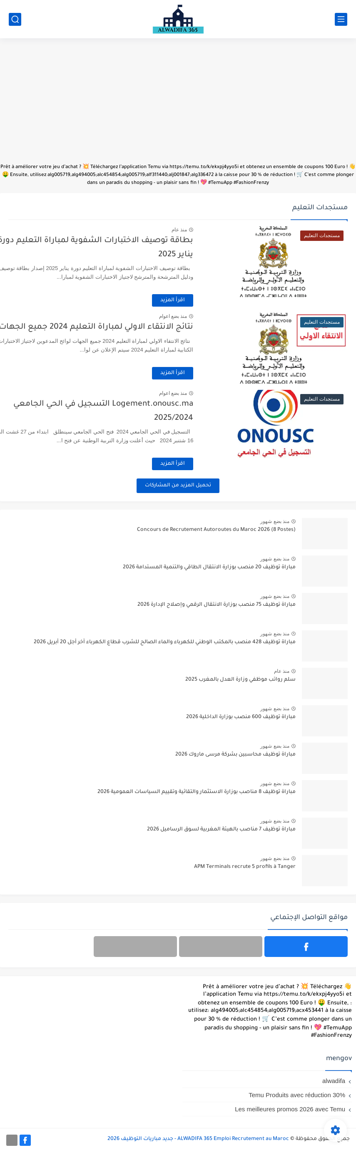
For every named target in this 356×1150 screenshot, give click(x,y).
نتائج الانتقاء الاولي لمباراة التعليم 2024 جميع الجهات (119, 327)
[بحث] (15, 19)
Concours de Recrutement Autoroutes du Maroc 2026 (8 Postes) (216, 530)
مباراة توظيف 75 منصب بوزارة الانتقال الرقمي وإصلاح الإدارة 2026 (216, 605)
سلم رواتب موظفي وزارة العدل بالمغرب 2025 (240, 680)
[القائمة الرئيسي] (341, 19)
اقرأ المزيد (196, 300)
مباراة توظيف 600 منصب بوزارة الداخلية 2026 (241, 717)
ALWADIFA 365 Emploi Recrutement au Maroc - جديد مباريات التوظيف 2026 (198, 1139)
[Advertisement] (178, 105)
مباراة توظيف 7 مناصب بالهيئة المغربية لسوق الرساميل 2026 (221, 830)
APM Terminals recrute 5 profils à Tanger (245, 867)
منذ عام (202, 230)
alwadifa (333, 1080)
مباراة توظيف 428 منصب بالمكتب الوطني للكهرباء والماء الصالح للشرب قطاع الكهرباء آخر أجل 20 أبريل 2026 (165, 642)
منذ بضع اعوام (196, 316)
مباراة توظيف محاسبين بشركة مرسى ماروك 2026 (235, 755)
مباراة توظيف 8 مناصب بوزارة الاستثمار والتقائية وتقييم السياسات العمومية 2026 (196, 792)
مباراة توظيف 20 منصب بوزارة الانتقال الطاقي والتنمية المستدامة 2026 (209, 567)
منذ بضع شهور (274, 521)
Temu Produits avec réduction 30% (297, 1094)
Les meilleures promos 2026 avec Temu (290, 1109)
